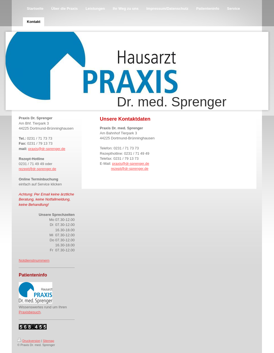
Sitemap (48, 340)
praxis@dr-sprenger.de (46, 149)
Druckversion (28, 340)
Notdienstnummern (34, 260)
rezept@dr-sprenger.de (37, 169)
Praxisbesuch (30, 312)
